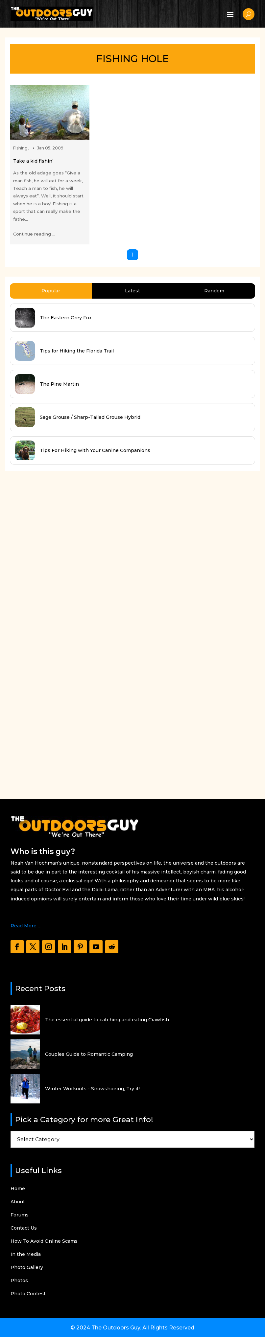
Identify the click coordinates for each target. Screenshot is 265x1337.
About (18, 1202)
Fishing (20, 148)
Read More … (26, 926)
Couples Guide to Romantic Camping (89, 1054)
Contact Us (24, 1228)
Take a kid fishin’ (33, 161)
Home (18, 1188)
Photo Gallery (27, 1267)
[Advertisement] (54, 629)
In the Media (26, 1254)
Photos (19, 1280)
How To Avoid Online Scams (44, 1241)
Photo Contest (28, 1294)
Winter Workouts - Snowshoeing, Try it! (92, 1089)
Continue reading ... (34, 234)
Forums (20, 1215)
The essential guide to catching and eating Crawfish (107, 1020)
